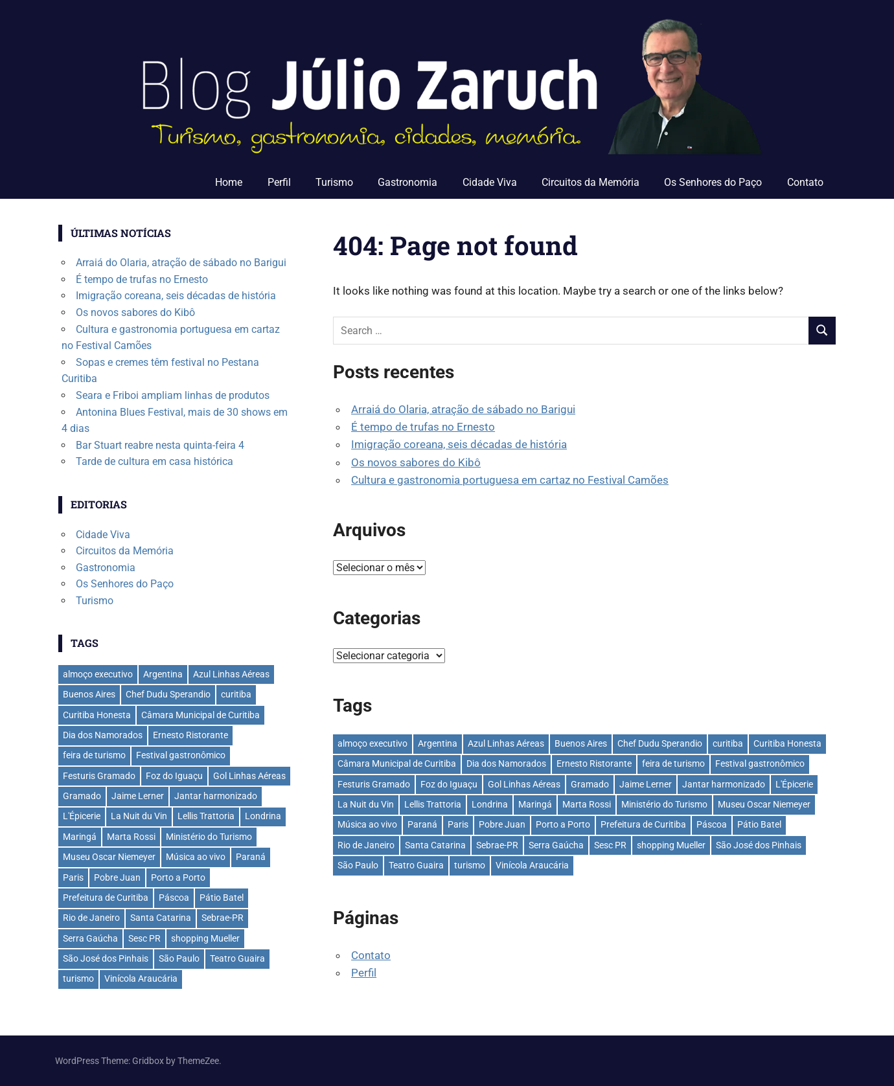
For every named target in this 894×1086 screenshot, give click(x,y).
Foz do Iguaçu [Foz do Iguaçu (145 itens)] (448, 784)
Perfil (279, 182)
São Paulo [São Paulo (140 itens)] (358, 865)
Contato (805, 182)
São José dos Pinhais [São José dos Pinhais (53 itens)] (758, 845)
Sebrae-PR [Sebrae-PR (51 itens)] (497, 845)
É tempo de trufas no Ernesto (423, 426)
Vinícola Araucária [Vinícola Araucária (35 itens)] (532, 865)
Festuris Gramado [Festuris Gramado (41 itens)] (374, 784)
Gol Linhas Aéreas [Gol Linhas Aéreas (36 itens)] (524, 784)
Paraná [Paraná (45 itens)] (422, 824)
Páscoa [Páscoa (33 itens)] (711, 824)
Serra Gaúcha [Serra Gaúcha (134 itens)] (556, 845)
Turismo (334, 182)
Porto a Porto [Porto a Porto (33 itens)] (563, 824)
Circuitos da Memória (590, 182)
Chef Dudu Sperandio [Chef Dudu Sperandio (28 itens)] (659, 743)
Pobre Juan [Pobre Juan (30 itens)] (502, 824)
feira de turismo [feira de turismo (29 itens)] (673, 763)
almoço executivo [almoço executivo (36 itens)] (372, 743)
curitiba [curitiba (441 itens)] (728, 743)
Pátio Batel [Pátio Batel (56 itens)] (759, 824)
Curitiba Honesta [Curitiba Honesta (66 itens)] (787, 743)
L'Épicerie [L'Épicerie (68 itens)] (794, 784)
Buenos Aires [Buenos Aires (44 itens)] (581, 743)
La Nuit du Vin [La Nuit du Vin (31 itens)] (366, 804)
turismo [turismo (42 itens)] (469, 865)
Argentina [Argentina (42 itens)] (437, 743)
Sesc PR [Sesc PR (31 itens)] (610, 845)
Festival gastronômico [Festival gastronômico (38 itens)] (760, 763)
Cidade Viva (490, 182)
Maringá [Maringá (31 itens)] (535, 804)
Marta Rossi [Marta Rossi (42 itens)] (586, 804)
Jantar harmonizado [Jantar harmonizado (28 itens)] (723, 784)
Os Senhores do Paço (713, 182)
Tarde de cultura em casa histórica (154, 461)
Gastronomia (407, 182)
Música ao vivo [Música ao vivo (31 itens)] (367, 824)
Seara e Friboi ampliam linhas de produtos (172, 395)
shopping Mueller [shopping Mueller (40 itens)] (671, 845)
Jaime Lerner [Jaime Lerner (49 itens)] (645, 784)
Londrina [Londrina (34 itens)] (490, 804)
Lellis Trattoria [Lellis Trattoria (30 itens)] (432, 804)
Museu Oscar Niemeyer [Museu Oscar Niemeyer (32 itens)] (764, 804)
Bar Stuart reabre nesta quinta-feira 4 (160, 445)
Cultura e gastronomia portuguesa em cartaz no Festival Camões (510, 479)
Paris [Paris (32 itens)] (458, 824)
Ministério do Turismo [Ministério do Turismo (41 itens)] (664, 804)
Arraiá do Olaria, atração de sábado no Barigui (463, 409)
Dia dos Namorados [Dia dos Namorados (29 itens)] (506, 763)
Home (228, 182)
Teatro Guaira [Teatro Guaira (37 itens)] (416, 865)
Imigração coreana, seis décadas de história (459, 444)
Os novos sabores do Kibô (416, 462)
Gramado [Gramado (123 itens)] (590, 784)
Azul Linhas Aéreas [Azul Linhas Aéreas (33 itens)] (506, 743)
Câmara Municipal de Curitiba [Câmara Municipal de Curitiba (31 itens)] (397, 763)
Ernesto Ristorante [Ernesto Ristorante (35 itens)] (594, 763)
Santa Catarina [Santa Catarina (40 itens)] (435, 845)
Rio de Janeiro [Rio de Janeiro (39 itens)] (366, 845)
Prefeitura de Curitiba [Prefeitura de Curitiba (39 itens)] (643, 824)
